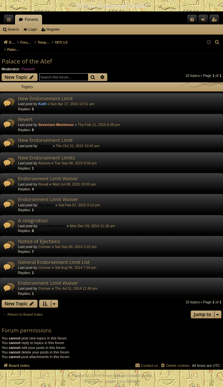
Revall (43, 177)
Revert (25, 112)
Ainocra (44, 156)
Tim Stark (46, 198)
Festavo (45, 139)
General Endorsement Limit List (54, 255)
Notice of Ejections (39, 234)
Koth (42, 97)
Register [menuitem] (215, 20)
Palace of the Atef (27, 54)
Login (32, 29)
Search (13, 29)
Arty (100, 375)
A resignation (33, 213)
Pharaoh (28, 62)
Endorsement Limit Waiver (48, 171)
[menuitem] (192, 19)
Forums (31, 19)
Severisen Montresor (56, 118)
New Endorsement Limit (45, 91)
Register (53, 29)
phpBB (94, 369)
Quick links (10, 20)
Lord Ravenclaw (52, 219)
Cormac (44, 240)
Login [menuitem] (204, 20)
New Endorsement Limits (46, 150)
